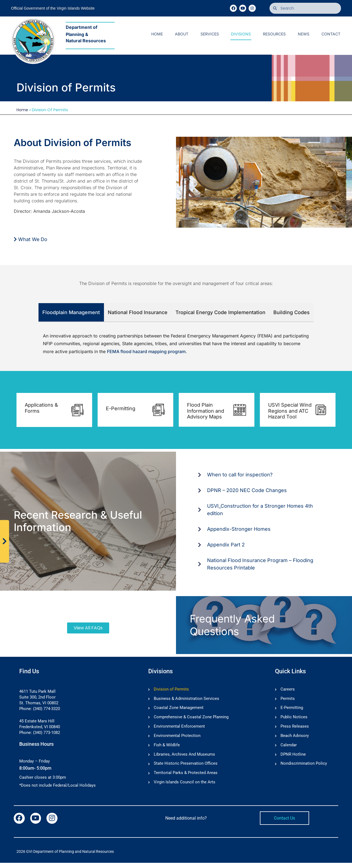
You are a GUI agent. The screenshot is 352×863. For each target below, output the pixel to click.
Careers (287, 689)
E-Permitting (120, 408)
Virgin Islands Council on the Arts (184, 782)
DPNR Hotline (293, 754)
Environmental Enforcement (179, 726)
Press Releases (294, 726)
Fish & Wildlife (167, 745)
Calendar (288, 745)
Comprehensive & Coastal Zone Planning (191, 717)
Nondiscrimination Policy (303, 764)
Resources (274, 34)
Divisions (241, 34)
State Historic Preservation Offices (186, 764)
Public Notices (293, 717)
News (303, 34)
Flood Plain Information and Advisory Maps (205, 411)
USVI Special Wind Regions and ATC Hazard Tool (290, 411)
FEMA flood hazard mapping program (146, 351)
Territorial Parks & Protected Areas (186, 773)
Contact (330, 34)
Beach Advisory (294, 736)
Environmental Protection (177, 736)
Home (157, 34)
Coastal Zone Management (179, 708)
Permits (287, 698)
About (181, 34)
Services (209, 34)
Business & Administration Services (186, 698)
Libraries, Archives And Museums (184, 754)
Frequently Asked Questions (232, 625)
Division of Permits (171, 689)
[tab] (71, 312)
